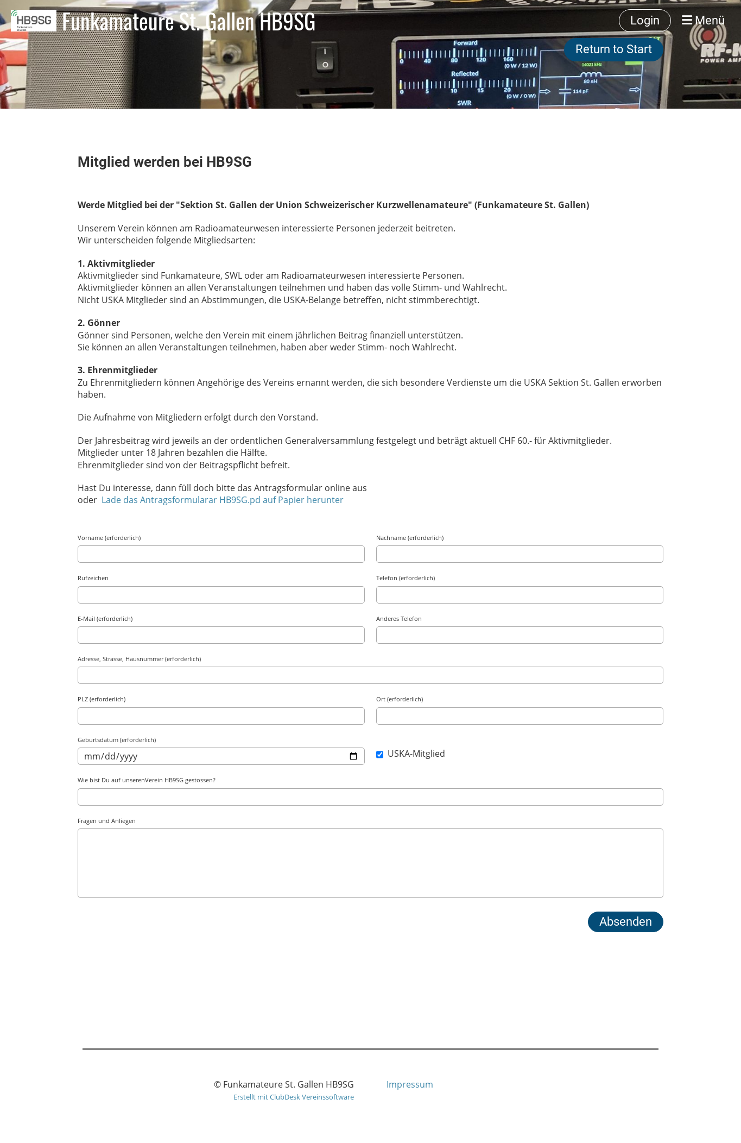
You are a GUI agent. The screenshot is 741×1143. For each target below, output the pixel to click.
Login (645, 20)
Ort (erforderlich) (399, 699)
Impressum (410, 1084)
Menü (703, 20)
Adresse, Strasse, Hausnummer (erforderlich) (139, 659)
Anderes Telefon (399, 618)
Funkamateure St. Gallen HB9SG (188, 20)
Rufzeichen (93, 578)
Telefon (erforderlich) (405, 578)
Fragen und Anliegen (107, 821)
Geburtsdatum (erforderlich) (117, 740)
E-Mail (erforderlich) (105, 618)
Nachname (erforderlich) (410, 537)
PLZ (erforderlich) (101, 699)
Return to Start (613, 49)
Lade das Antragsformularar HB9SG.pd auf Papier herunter (223, 500)
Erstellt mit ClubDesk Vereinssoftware (293, 1097)
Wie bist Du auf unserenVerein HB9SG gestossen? (147, 780)
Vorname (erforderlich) (109, 537)
